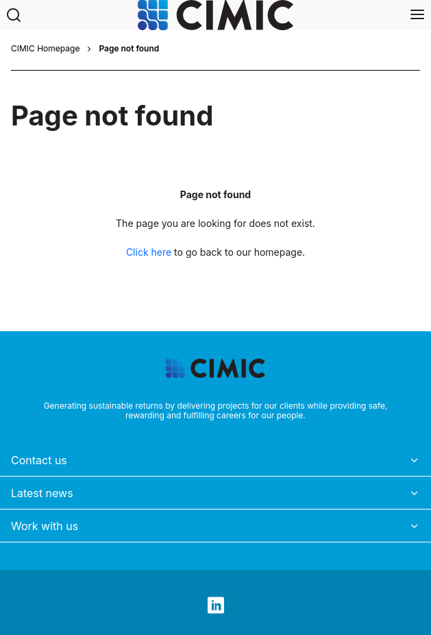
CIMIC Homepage (45, 48)
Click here (148, 252)
